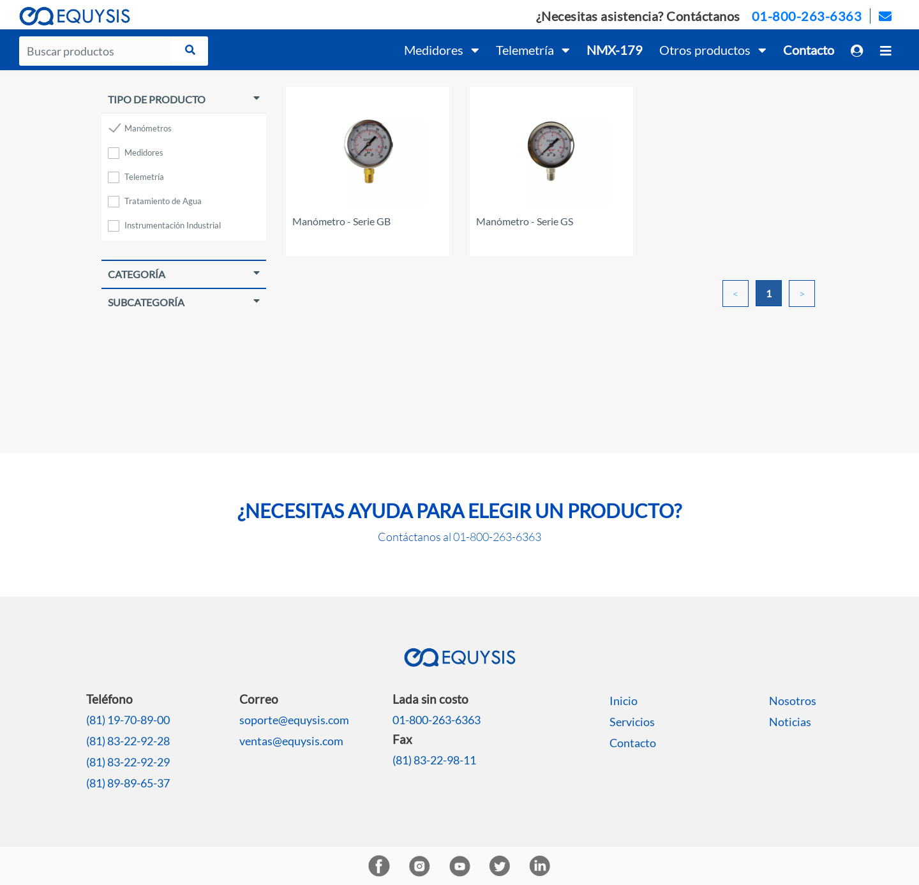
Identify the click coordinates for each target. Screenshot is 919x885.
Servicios (632, 722)
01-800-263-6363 (807, 16)
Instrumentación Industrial (172, 225)
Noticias (790, 722)
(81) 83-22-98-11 (434, 760)
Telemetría (144, 177)
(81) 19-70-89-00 (128, 720)
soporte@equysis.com (294, 720)
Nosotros (792, 701)
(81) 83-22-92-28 (128, 741)
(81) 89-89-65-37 (128, 783)
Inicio (623, 701)
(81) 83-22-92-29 (128, 762)
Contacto (632, 743)
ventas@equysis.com (291, 741)
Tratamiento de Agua (163, 201)
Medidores (143, 152)
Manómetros (148, 128)
